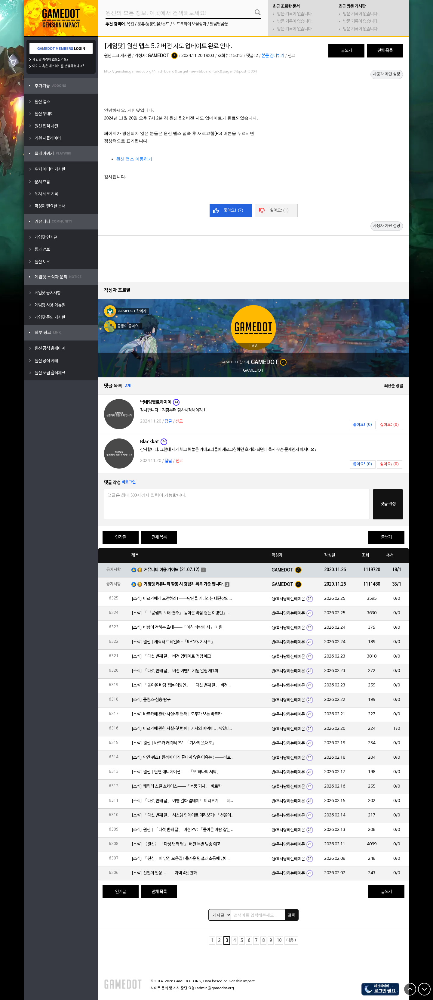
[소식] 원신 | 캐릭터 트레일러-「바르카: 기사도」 (173, 642)
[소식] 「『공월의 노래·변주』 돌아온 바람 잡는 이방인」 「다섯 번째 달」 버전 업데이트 (182, 613)
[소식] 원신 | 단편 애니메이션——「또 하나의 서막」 (176, 772)
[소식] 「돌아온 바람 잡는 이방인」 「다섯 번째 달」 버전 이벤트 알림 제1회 (182, 685)
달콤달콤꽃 (219, 24)
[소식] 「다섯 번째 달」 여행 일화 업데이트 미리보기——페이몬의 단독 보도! (182, 801)
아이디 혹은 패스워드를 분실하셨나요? (58, 66)
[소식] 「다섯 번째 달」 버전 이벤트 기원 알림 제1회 (174, 671)
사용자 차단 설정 (386, 74)
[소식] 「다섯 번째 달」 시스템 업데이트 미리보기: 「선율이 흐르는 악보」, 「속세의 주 (182, 815)
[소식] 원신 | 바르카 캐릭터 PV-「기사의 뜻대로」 (173, 743)
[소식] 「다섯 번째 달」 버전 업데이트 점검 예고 (171, 656)
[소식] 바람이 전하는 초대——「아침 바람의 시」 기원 (176, 627)
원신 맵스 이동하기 (134, 158)
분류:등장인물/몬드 (153, 24)
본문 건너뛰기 (273, 56)
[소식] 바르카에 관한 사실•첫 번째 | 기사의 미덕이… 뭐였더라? (182, 728)
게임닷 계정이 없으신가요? (50, 59)
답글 (168, 421)
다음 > (291, 940)
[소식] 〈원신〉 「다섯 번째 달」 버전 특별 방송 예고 (175, 844)
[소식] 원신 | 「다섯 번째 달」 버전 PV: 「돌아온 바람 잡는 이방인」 (182, 830)
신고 (291, 56)
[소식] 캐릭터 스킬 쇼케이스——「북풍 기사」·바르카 (176, 786)
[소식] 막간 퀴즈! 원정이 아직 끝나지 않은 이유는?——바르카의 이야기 (182, 757)
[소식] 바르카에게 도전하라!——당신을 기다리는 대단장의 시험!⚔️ (182, 598)
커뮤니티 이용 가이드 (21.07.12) (172, 570)
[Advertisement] (253, 92)
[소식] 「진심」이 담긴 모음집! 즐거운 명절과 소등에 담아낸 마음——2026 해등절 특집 (182, 858)
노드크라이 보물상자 (189, 24)
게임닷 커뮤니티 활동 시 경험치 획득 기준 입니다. (184, 584)
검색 (291, 915)
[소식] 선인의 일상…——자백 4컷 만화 (164, 873)
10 (279, 940)
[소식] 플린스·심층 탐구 (150, 700)
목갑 (130, 24)
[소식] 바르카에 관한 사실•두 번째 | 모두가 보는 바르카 (176, 714)
